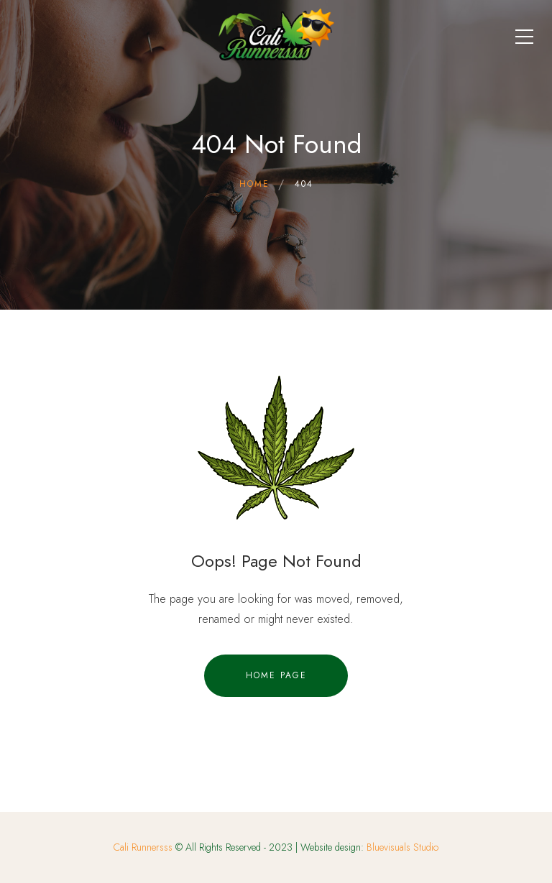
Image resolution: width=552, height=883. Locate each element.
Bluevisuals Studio (402, 847)
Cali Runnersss (143, 847)
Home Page (276, 675)
